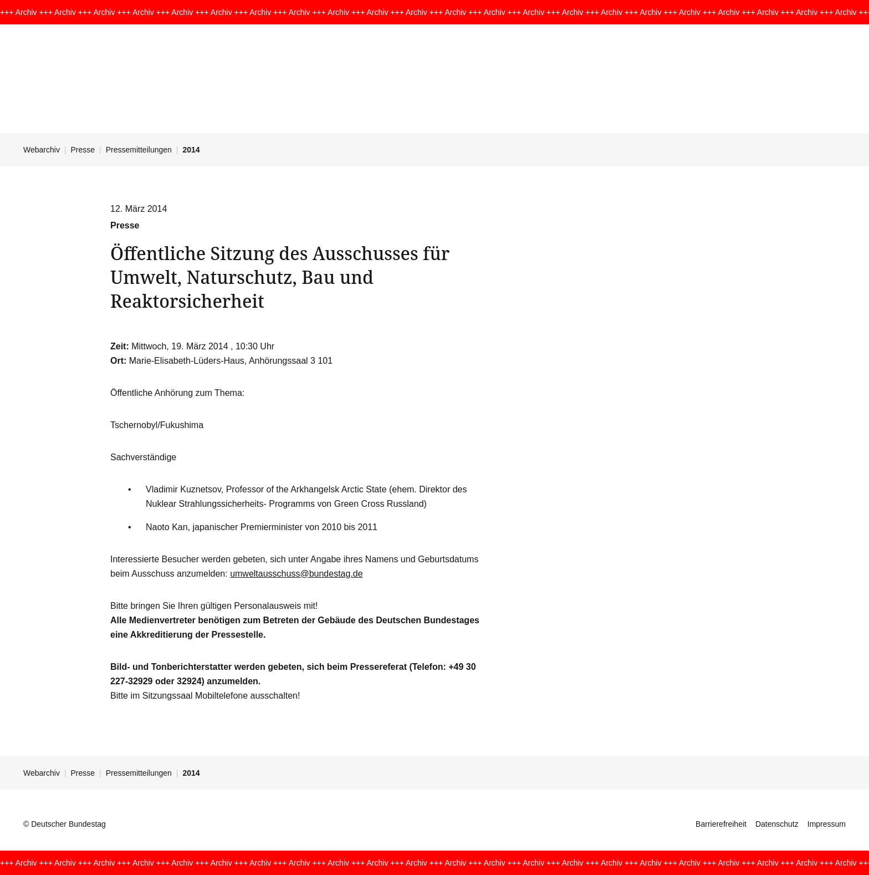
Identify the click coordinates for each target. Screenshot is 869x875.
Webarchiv (41, 149)
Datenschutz (777, 824)
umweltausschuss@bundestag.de (296, 573)
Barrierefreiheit (721, 824)
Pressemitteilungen (139, 149)
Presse (83, 149)
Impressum (826, 824)
